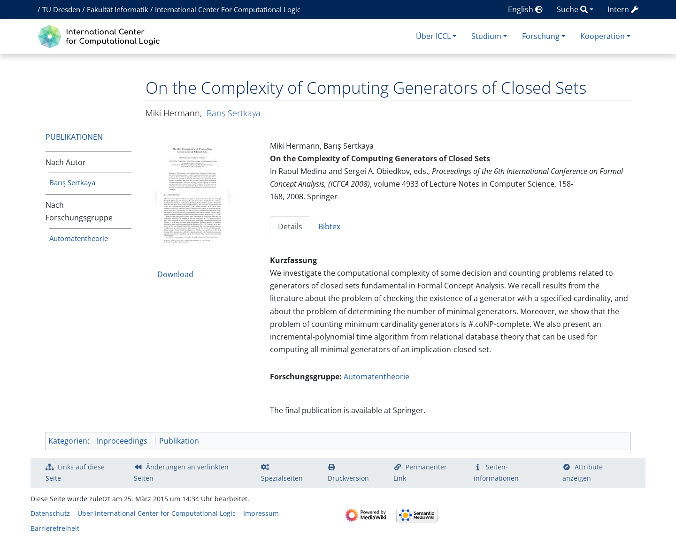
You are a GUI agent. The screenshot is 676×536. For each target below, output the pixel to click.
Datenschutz (50, 513)
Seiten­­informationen (496, 472)
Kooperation (602, 36)
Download (175, 274)
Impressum (261, 513)
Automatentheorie (78, 238)
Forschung (541, 36)
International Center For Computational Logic (227, 9)
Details (290, 226)
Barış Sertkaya (72, 182)
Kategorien (67, 441)
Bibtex (329, 226)
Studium (486, 36)
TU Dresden (61, 9)
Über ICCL (433, 36)
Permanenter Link (420, 472)
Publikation (179, 441)
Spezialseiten (282, 478)
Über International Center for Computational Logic (156, 513)
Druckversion (348, 478)
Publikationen (74, 137)
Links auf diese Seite (75, 472)
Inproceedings (122, 441)
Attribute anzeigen (582, 472)
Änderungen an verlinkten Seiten (181, 472)
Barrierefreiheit (55, 528)
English (525, 9)
